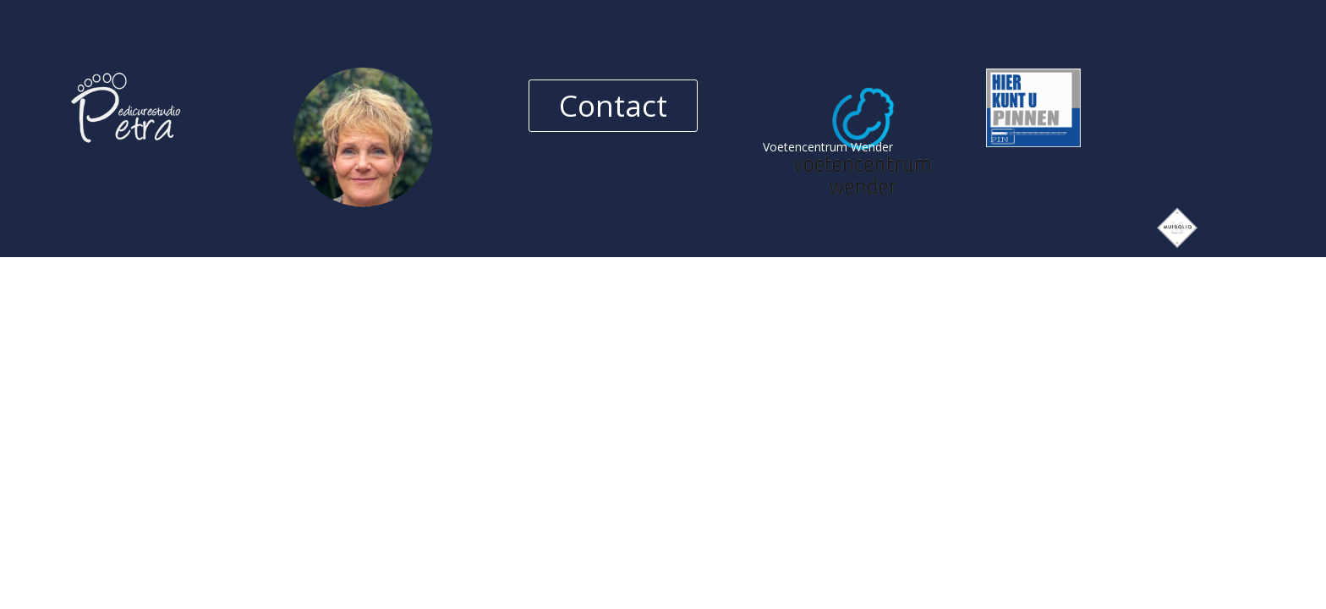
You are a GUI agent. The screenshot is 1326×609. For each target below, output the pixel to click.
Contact (613, 105)
